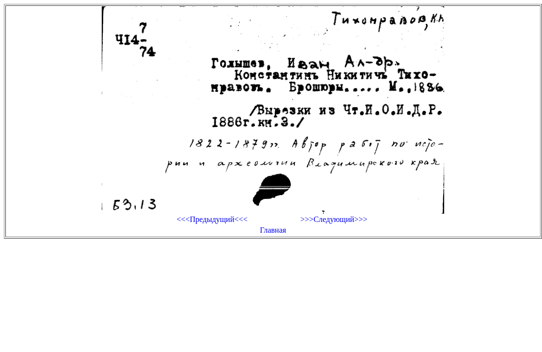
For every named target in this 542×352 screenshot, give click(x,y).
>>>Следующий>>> (333, 219)
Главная (273, 230)
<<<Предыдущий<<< (212, 219)
